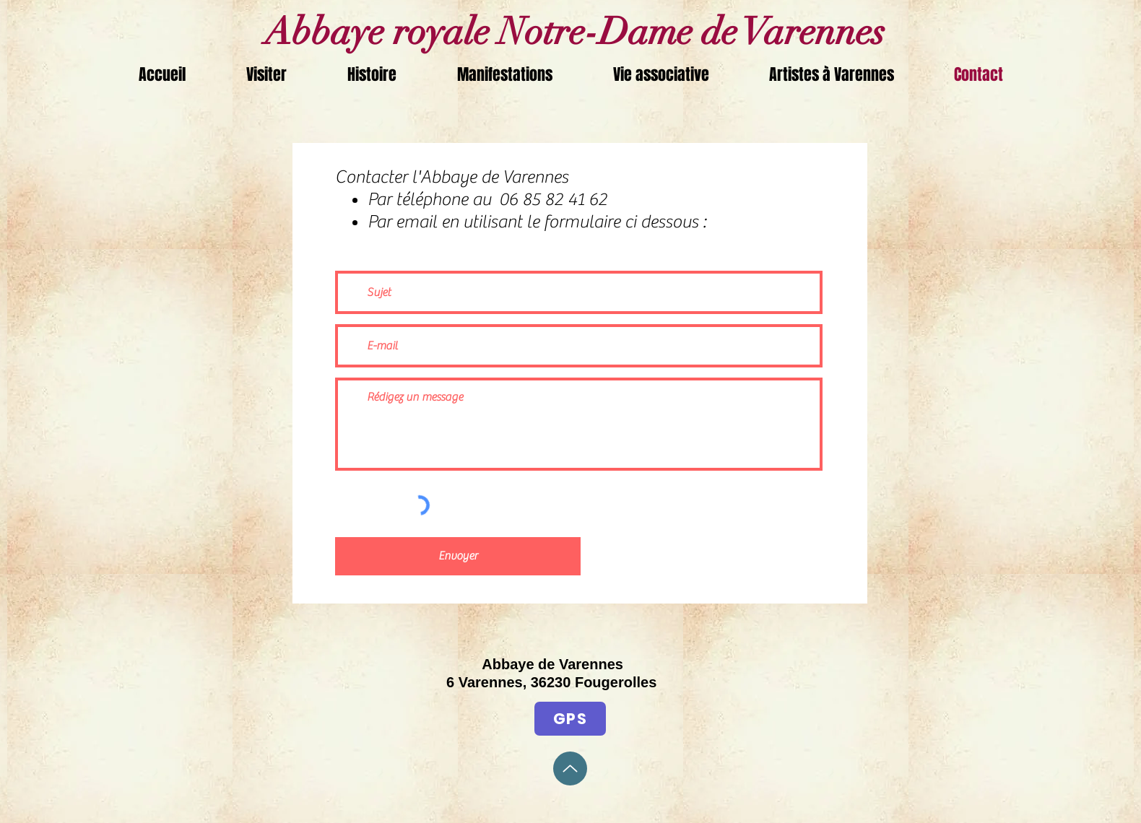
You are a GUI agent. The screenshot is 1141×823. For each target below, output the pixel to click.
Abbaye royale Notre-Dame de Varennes (571, 32)
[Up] (570, 768)
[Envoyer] (458, 556)
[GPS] (570, 719)
